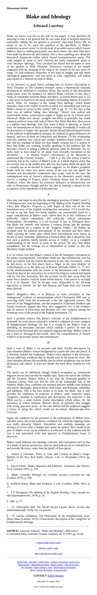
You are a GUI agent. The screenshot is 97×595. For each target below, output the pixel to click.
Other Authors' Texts (43, 567)
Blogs (32, 570)
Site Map (33, 562)
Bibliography (24, 564)
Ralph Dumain (56, 575)
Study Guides (57, 564)
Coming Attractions (59, 562)
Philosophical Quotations (65, 567)
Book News (75, 562)
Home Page (22, 562)
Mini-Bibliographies (40, 564)
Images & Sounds (44, 570)
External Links (60, 570)
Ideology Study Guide (48, 548)
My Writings (26, 567)
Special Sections (71, 564)
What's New (43, 562)
